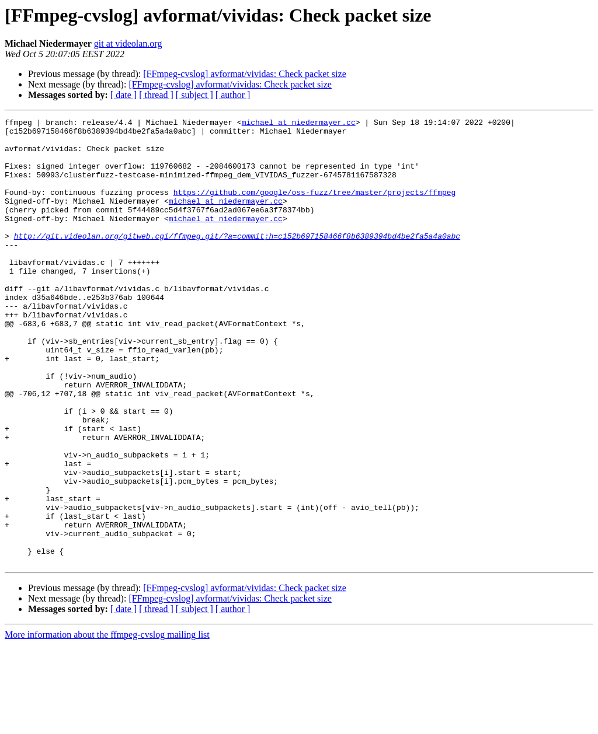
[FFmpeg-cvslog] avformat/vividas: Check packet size (244, 74)
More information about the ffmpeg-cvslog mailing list (107, 724)
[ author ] (233, 95)
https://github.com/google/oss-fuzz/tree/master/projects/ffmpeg (314, 207)
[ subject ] (194, 95)
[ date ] (123, 95)
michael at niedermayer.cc (299, 123)
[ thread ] (156, 95)
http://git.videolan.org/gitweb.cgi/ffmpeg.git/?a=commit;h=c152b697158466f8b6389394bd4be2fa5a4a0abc (237, 260)
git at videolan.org (128, 43)
